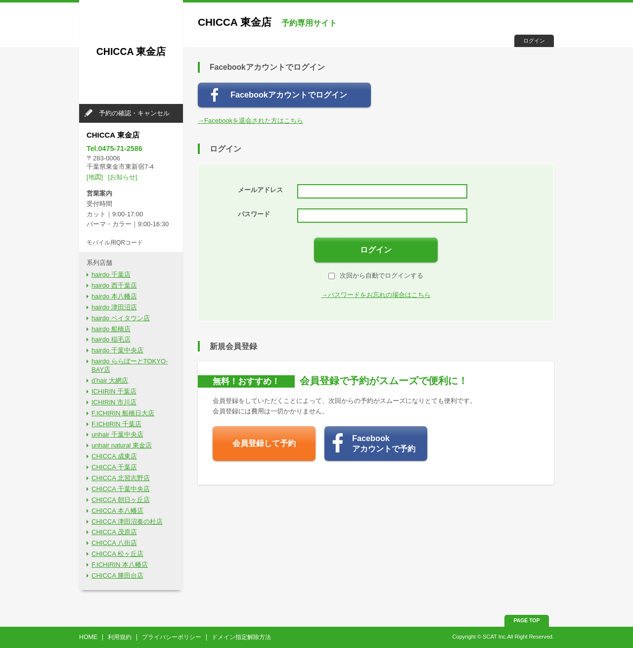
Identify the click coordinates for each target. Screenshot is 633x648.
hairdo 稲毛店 (111, 339)
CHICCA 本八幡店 (117, 510)
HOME (88, 637)
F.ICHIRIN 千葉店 (116, 424)
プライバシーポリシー (171, 637)
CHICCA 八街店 (114, 543)
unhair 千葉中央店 (117, 434)
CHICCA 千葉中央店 (120, 489)
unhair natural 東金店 (121, 445)
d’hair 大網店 (109, 380)
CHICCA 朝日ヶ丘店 (120, 499)
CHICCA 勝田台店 (117, 575)
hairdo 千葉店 (111, 274)
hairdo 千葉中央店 (117, 350)
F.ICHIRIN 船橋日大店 (122, 413)
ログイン (534, 41)
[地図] (95, 177)
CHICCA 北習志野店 (120, 478)
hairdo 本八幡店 (114, 296)
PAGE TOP (527, 620)
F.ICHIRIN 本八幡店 (119, 564)
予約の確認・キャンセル (134, 113)
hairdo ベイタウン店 (120, 318)
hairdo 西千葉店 (114, 285)
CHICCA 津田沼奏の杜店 (127, 521)
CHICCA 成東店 (114, 456)
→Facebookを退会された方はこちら (250, 120)
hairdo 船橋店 (111, 329)
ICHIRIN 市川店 (113, 402)
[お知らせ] (122, 177)
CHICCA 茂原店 (114, 532)
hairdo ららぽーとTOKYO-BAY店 (129, 365)
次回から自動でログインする (375, 275)
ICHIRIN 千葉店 (113, 391)
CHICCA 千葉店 (114, 467)
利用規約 (120, 637)
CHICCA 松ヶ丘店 (117, 553)
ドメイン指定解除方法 (241, 637)
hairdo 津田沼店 (114, 307)
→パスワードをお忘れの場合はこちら (376, 295)
